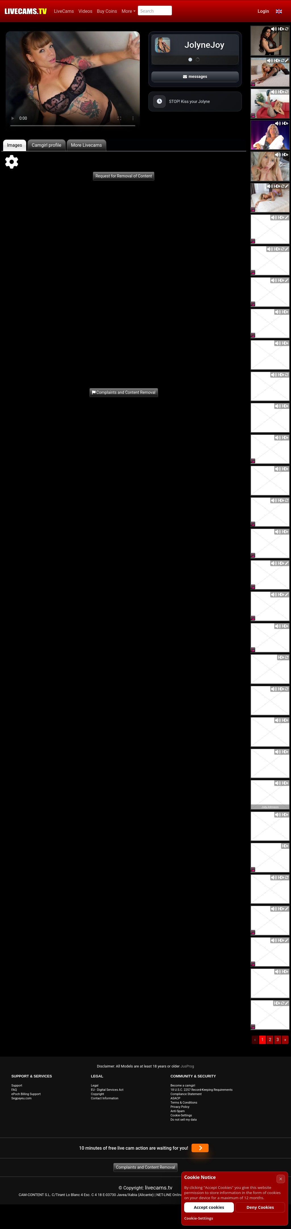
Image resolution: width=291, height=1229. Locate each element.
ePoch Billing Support (26, 1094)
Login (263, 11)
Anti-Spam (178, 1111)
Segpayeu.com (21, 1098)
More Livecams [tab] (86, 145)
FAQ (14, 1090)
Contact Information (105, 1098)
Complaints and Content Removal (145, 1167)
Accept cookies (209, 1207)
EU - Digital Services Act (107, 1090)
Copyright (97, 1094)
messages (195, 76)
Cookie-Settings (181, 1115)
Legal (94, 1085)
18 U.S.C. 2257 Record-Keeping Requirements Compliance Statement (201, 1092)
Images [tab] (14, 145)
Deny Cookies (260, 1207)
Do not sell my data (184, 1120)
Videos (85, 11)
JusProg (187, 1066)
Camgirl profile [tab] (46, 145)
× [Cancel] (280, 1179)
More (127, 11)
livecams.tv (158, 1187)
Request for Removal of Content (123, 176)
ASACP (175, 1098)
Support (16, 1085)
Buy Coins (107, 11)
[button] (279, 11)
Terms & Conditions (184, 1102)
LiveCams (64, 11)
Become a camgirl (183, 1085)
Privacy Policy (180, 1107)
